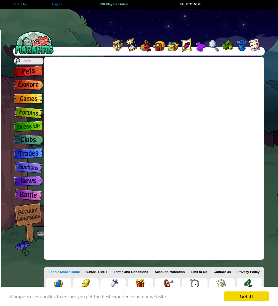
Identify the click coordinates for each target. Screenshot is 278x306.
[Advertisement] (161, 22)
